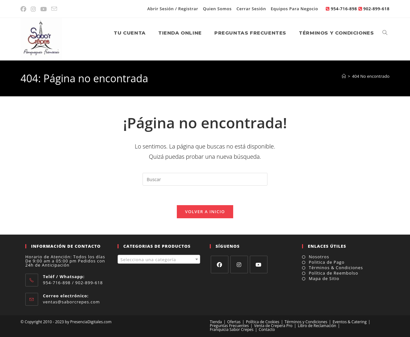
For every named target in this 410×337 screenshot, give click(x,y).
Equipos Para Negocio (294, 9)
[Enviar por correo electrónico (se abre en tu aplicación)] (54, 9)
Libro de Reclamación (317, 325)
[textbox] (159, 259)
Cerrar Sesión (251, 9)
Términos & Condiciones (336, 268)
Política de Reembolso (333, 273)
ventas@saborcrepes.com (71, 302)
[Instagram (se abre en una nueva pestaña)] (33, 9)
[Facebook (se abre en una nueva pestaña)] (24, 9)
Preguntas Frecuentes (229, 325)
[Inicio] (344, 76)
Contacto (267, 329)
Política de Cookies (262, 322)
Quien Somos (217, 9)
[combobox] (159, 259)
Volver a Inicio (205, 211)
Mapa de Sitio (324, 279)
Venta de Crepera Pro (273, 325)
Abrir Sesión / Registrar (172, 9)
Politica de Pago (327, 262)
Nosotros (319, 257)
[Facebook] (219, 264)
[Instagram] (239, 264)
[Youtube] (258, 264)
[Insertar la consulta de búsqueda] (205, 179)
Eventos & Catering (349, 322)
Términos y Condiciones (306, 322)
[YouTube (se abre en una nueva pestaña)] (43, 9)
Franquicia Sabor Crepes (231, 329)
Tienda (216, 322)
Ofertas (234, 322)
